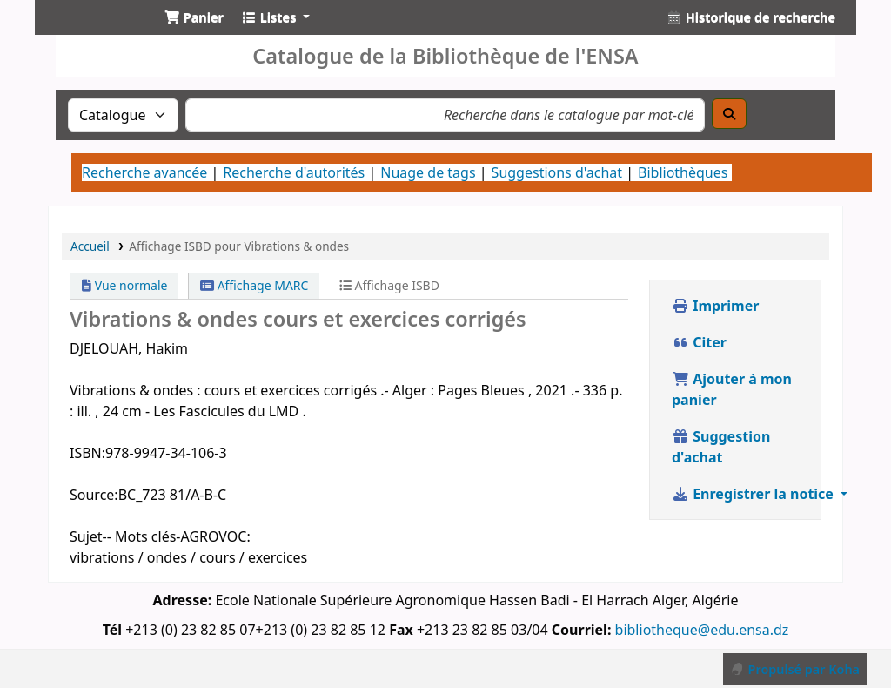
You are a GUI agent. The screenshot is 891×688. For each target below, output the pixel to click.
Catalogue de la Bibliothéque (92, 33)
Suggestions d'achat (557, 172)
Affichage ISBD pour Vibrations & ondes (239, 246)
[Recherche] (729, 113)
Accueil (90, 246)
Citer (699, 342)
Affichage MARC (254, 285)
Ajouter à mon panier (732, 389)
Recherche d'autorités (294, 172)
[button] (194, 17)
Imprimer (715, 305)
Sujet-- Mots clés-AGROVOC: (160, 536)
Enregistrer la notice (754, 493)
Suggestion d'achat (721, 447)
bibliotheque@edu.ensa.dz (702, 629)
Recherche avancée (144, 172)
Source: (94, 494)
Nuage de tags (427, 172)
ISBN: (87, 452)
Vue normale (124, 285)
